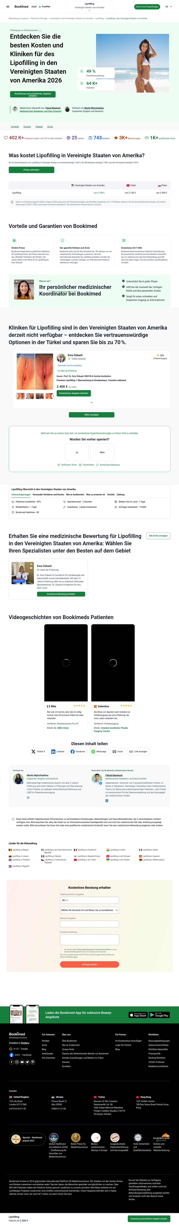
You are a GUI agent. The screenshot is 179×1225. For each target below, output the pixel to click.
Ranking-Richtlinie (156, 1058)
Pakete (39, 126)
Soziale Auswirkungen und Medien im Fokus (82, 1058)
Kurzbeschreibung (68, 932)
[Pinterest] (33, 1062)
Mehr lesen (42, 588)
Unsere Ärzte (68, 1049)
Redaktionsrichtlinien (158, 1066)
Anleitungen (47, 1053)
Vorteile (15, 126)
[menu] (7, 7)
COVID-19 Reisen (156, 1062)
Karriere (66, 1062)
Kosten (27, 126)
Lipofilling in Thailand (21, 860)
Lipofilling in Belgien (20, 850)
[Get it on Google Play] (159, 1015)
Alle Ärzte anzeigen (158, 535)
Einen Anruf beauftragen (147, 6)
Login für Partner (123, 1045)
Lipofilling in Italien (150, 850)
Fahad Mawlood (113, 775)
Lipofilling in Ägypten (20, 866)
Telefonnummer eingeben (72, 894)
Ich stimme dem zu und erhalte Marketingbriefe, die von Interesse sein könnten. (90, 950)
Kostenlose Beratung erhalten (61, 594)
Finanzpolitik (154, 1053)
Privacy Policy (105, 955)
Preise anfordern (31, 170)
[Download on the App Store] (138, 1015)
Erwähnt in (19, 1043)
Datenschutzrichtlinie (103, 949)
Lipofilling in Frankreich (86, 850)
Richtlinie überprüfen (158, 1049)
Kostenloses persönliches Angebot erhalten (149, 1219)
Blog (44, 1049)
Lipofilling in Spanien (151, 856)
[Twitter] (27, 1062)
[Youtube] (22, 1062)
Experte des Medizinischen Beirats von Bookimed (85, 1053)
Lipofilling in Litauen (20, 856)
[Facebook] (11, 1062)
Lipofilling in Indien (117, 850)
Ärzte (50, 126)
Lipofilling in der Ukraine (120, 860)
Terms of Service (66, 957)
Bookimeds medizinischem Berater (118, 770)
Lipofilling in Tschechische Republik (55, 861)
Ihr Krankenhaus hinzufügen (128, 1041)
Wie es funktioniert (71, 1045)
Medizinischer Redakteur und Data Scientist (40, 111)
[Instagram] (17, 1062)
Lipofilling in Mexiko (53, 856)
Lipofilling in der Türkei (86, 860)
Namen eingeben (68, 918)
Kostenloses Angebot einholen (73, 393)
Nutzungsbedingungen (85, 949)
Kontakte (66, 1066)
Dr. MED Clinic (61, 728)
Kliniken (45, 1041)
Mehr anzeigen (92, 414)
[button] (65, 900)
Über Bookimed (69, 1041)
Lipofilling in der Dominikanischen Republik (58, 851)
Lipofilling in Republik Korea (88, 856)
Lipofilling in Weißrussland (153, 860)
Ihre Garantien (48, 1058)
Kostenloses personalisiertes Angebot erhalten (33, 94)
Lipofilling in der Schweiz (120, 856)
